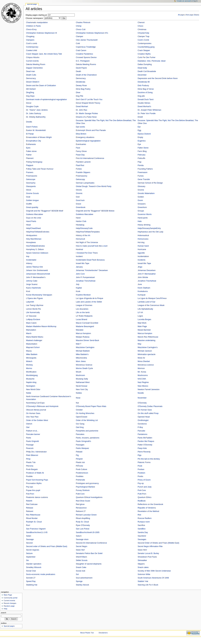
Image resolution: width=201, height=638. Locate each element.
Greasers (142, 204)
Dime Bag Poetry (83, 89)
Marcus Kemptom (83, 333)
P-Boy (140, 427)
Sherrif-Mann (81, 557)
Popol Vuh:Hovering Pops (37, 480)
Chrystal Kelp (143, 33)
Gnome (141, 190)
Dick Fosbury (143, 85)
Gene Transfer (144, 179)
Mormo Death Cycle (84, 368)
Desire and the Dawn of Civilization (41, 85)
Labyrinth (30, 302)
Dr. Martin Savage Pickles (87, 113)
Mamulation (31, 330)
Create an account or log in (187, 1)
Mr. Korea (142, 372)
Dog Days (30, 96)
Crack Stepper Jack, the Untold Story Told (44, 54)
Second (29, 543)
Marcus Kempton (145, 333)
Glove (28, 190)
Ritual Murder (32, 518)
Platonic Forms (144, 462)
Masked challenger (34, 340)
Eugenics (142, 141)
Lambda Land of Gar (146, 302)
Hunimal (79, 249)
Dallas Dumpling (145, 64)
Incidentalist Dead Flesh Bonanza (90, 260)
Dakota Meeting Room (35, 64)
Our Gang (80, 424)
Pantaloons (142, 434)
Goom (140, 200)
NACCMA (142, 379)
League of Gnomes (84, 305)
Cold (78, 43)
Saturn (79, 536)
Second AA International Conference (91, 543)
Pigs (139, 455)
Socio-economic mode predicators (40, 574)
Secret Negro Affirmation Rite (150, 546)
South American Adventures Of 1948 (153, 578)
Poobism (141, 473)
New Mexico (143, 386)
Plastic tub (80, 462)
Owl (27, 427)
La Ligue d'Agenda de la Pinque (89, 298)
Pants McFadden (145, 438)
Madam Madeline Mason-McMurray (41, 326)
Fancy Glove (81, 151)
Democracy (31, 78)
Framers (29, 172)
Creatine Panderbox (84, 54)
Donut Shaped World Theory (88, 103)
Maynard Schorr (33, 347)
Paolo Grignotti (32, 441)
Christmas (142, 29)
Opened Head (144, 417)
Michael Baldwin (83, 351)
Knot (28, 291)
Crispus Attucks (32, 57)
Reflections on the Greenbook (150, 504)
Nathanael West (83, 382)
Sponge (79, 581)
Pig (77, 455)
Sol (77, 574)
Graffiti (29, 204)
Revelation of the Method (148, 511)
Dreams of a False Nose (86, 117)
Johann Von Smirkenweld (37, 270)
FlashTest (80, 165)
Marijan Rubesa (82, 337)
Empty (140, 137)
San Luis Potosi (82, 529)
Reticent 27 (81, 511)
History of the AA (83, 235)
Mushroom (80, 375)
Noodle (141, 393)
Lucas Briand (81, 319)
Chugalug (30, 36)
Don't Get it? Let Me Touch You (89, 99)
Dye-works (80, 127)
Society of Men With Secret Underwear (154, 571)
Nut (77, 403)
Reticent (29, 511)
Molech (29, 361)
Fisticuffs (141, 158)
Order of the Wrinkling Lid (87, 420)
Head (28, 225)
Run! (28, 525)
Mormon (141, 368)
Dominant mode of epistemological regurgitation (46, 99)
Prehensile (80, 480)
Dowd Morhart (82, 106)
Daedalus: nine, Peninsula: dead (151, 61)
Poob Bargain (32, 469)
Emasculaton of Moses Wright (39, 137)
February (141, 155)
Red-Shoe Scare (83, 501)
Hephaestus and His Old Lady (150, 232)
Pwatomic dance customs (37, 497)
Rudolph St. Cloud (34, 522)
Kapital (79, 288)
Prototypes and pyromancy (87, 483)
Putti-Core (80, 494)
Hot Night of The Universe (87, 242)
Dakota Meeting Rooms (86, 64)
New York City (82, 389)
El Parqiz (30, 134)
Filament (30, 158)
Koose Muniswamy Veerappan (39, 295)
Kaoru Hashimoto (33, 288)
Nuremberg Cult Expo (35, 403)
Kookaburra (143, 291)
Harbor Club (81, 221)
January (79, 267)
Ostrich (29, 424)
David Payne (81, 68)
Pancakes (80, 434)
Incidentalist (31, 260)
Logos (140, 316)
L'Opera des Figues (34, 298)
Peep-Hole (142, 448)
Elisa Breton (81, 134)
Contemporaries (144, 43)
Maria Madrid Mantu (34, 337)
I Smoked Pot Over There (87, 253)
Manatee (79, 330)
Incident (79, 256)
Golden (141, 197)
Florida (141, 165)
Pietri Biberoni (32, 455)
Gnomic (79, 193)
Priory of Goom (144, 480)
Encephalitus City (33, 141)
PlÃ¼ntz (79, 466)
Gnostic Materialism (146, 193)
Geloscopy (80, 179)
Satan (28, 536)
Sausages (142, 539)
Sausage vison (82, 539)
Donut (28, 103)
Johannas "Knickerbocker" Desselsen (92, 270)
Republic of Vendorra (147, 508)
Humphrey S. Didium (35, 249)
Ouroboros (142, 424)
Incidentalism (143, 256)
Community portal (10, 598)
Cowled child (31, 50)
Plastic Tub (31, 462)
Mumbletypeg (32, 375)
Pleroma (29, 466)
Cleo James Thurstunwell (86, 40)
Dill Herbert (31, 89)
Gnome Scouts (32, 193)
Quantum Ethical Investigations (89, 497)
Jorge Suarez (31, 284)
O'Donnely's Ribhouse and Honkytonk (42, 406)
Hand (78, 218)
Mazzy (29, 351)
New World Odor (33, 389)
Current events (32, 61)
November (142, 398)
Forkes (79, 169)
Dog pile (141, 96)
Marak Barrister (144, 330)
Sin (27, 560)
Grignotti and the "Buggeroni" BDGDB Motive (95, 211)
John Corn (80, 274)
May (139, 344)
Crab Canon (81, 50)
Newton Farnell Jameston (149, 389)
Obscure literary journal (36, 410)
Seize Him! (142, 550)
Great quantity (32, 207)
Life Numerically (33, 312)
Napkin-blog (31, 382)
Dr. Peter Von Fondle (147, 113)
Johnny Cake (31, 281)
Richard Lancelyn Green (86, 515)
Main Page (142, 326)
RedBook (142, 501)
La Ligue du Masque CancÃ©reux (152, 298)
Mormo (29, 368)
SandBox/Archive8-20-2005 (87, 532)
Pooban (141, 469)
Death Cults (31, 75)
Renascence (81, 508)
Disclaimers (103, 633)
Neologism (30, 386)
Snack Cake (81, 567)
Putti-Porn (142, 494)
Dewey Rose (81, 85)
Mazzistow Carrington (85, 347)
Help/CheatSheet (33, 228)
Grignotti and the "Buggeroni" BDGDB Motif (44, 211)
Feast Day (80, 155)
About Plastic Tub (87, 633)
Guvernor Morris (145, 214)
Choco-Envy (31, 29)
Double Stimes (144, 103)
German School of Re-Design (150, 183)
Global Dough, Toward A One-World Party (93, 186)
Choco (140, 26)
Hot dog (141, 242)
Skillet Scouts (81, 560)
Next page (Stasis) (192, 15)
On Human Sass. (33, 413)
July (77, 284)
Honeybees (31, 242)
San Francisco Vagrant (36, 529)
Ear (139, 127)
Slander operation (33, 564)
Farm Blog (142, 151)
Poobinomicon (82, 473)
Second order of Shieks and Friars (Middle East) (46, 546)
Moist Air (141, 358)
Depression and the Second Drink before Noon (158, 78)
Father (29, 155)
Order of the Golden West (37, 420)
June (140, 284)
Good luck (80, 200)
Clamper (79, 36)
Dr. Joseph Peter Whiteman (149, 110)
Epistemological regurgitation (88, 141)
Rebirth (29, 501)
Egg (139, 130)
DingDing (30, 92)
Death (78, 71)
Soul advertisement (84, 578)
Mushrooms (143, 375)
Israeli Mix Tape (82, 263)
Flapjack (29, 165)
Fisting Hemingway (34, 162)
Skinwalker (142, 560)
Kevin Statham (144, 288)
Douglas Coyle (32, 106)
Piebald (79, 452)
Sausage (30, 539)
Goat (28, 197)
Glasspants (31, 186)
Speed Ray (31, 581)
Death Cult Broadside (147, 71)
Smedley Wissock (33, 567)
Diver (78, 92)
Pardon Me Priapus (146, 441)
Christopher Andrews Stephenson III (41, 33)
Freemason (142, 172)
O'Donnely (142, 403)
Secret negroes (32, 550)
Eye (139, 144)
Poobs (140, 476)
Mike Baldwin (31, 354)
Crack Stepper (144, 50)
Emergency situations (85, 137)
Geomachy (30, 183)
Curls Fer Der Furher (146, 57)
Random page (9, 606)
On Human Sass (145, 410)
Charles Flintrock (83, 22)
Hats (140, 221)
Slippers (141, 564)
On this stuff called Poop (148, 413)
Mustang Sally (82, 379)
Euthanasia (31, 144)
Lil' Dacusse (31, 316)
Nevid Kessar (81, 386)
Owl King (80, 427)
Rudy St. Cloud (82, 522)
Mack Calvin (31, 323)
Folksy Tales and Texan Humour (39, 169)
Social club (80, 571)
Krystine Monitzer (83, 295)
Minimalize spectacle (146, 354)
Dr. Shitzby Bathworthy (36, 117)
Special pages (9, 626)
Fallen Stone (143, 148)
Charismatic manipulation (37, 22)
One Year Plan (32, 417)
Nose (78, 398)
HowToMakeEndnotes (35, 246)
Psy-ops (29, 487)
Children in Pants (33, 26)
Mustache (30, 379)
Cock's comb (31, 43)
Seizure (29, 553)
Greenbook (80, 207)
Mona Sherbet (144, 361)
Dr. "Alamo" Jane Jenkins (37, 110)
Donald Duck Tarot (145, 99)
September (31, 557)
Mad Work (142, 323)
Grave (78, 204)
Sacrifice (141, 525)
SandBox (142, 529)
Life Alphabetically (145, 309)
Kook (78, 291)
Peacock (30, 448)
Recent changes (10, 603)
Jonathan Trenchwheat (85, 281)
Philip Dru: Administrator (36, 452)
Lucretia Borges (144, 319)
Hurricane (142, 249)
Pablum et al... (32, 431)
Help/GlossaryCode (84, 228)
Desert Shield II (32, 82)
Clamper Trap (143, 36)
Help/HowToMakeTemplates (88, 232)
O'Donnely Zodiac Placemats (150, 406)
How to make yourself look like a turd (91, 246)
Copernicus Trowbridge (86, 47)
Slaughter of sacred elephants (89, 564)
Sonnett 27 (30, 578)
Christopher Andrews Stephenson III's (92, 33)
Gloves (79, 190)
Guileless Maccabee (84, 214)
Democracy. (81, 78)
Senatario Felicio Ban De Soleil (89, 553)
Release (29, 508)
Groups (141, 211)
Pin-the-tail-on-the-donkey (149, 459)
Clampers (30, 40)
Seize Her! (80, 550)
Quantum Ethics (144, 497)
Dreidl (140, 117)
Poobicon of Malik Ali (35, 473)
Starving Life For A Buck (148, 585)
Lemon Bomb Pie (33, 309)
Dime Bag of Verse (146, 89)
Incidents (141, 260)
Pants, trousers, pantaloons (87, 438)
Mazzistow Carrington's (148, 347)
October (79, 410)
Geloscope (30, 179)
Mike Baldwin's (82, 354)
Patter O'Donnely (145, 445)
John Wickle (143, 277)
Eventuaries (81, 144)
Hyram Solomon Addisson (37, 253)
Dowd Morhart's (144, 106)
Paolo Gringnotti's (83, 441)
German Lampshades (85, 183)
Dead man (30, 71)
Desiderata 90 (144, 82)
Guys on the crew (33, 218)
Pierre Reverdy (144, 452)
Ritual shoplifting (83, 518)
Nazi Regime (143, 382)
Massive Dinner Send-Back (87, 340)
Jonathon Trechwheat (147, 281)
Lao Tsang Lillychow (34, 305)
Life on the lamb (83, 312)
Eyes (28, 148)
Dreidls (29, 122)
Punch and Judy (145, 487)
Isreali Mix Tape (144, 263)
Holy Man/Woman (33, 239)
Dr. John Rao (81, 110)
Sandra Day (143, 532)
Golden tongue (32, 200)
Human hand (143, 246)
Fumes (141, 176)
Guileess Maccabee (34, 214)
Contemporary (32, 47)
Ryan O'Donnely (83, 525)
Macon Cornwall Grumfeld (87, 323)
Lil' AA (140, 312)
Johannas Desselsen (147, 270)
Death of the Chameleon (86, 75)
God (78, 197)
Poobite (29, 476)
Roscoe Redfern (145, 518)
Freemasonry (81, 176)
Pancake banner (33, 434)
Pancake (141, 431)
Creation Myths (144, 54)
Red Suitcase (31, 504)
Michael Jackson (145, 351)
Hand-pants (143, 218)
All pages (181, 15)
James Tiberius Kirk (34, 267)
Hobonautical (143, 235)
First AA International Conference (90, 158)
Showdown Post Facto (147, 557)
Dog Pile (79, 96)
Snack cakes (143, 567)
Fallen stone (31, 151)
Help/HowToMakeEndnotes (37, 232)
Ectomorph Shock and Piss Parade (91, 130)
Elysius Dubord (144, 134)
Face (78, 148)
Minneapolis (31, 358)
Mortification (31, 372)
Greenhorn (142, 207)
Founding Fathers (145, 169)
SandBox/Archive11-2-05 (37, 532)
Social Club (31, 571)
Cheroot (141, 22)
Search (3, 613)
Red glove (80, 504)
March (28, 333)
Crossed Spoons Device (86, 57)
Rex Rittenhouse (33, 515)
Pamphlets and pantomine (87, 431)
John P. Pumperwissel (85, 277)
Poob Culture (81, 469)
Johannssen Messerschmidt (38, 274)
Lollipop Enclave (33, 319)
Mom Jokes (81, 361)
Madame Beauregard (85, 326)
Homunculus (143, 239)
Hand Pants (31, 221)
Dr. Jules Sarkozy (33, 113)
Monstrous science (146, 365)
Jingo (140, 267)
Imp (27, 256)
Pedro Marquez (82, 448)
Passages (80, 445)
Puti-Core (142, 490)
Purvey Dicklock (83, 490)
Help (5, 609)
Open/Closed (81, 417)
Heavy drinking (144, 225)
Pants (28, 438)
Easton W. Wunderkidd (36, 130)
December (142, 75)
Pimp (28, 459)
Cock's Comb (143, 40)
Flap (139, 162)
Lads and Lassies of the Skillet (89, 302)
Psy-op (141, 483)
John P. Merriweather (147, 274)
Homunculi (80, 239)
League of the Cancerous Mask (151, 305)
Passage (30, 445)
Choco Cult (80, 29)
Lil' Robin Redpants (84, 316)
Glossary (141, 186)
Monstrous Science (84, 365)
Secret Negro (81, 546)
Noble (28, 393)
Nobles (79, 393)
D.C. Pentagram (83, 61)
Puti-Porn (30, 494)
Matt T (78, 344)
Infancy (29, 263)
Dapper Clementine (34, 68)
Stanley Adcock (82, 585)
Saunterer (142, 536)
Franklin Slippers (83, 172)
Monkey (29, 365)
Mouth (78, 372)
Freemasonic (31, 176)
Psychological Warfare (85, 487)
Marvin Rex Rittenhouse (148, 337)
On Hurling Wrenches (85, 413)
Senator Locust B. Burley (148, 553)
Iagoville (141, 253)
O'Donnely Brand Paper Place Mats (91, 406)
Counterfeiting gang (146, 47)
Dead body (142, 68)
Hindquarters (31, 235)
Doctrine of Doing (145, 92)
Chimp (79, 26)
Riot (139, 515)
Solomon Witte (144, 574)
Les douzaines (82, 309)
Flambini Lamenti (83, 162)
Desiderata (80, 82)
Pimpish (79, 459)
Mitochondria (81, 358)
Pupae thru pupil (33, 490)
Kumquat (141, 295)
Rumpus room (144, 522)
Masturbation (31, 344)
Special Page (32, 4)
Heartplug (80, 225)
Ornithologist (143, 420)
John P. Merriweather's (36, 277)
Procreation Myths (34, 483)
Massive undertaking (146, 340)
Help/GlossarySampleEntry (149, 228)
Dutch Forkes (31, 127)
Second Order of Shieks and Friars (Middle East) (158, 543)
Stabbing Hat (31, 585)
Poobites (79, 476)
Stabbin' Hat (143, 581)
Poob (140, 466)
